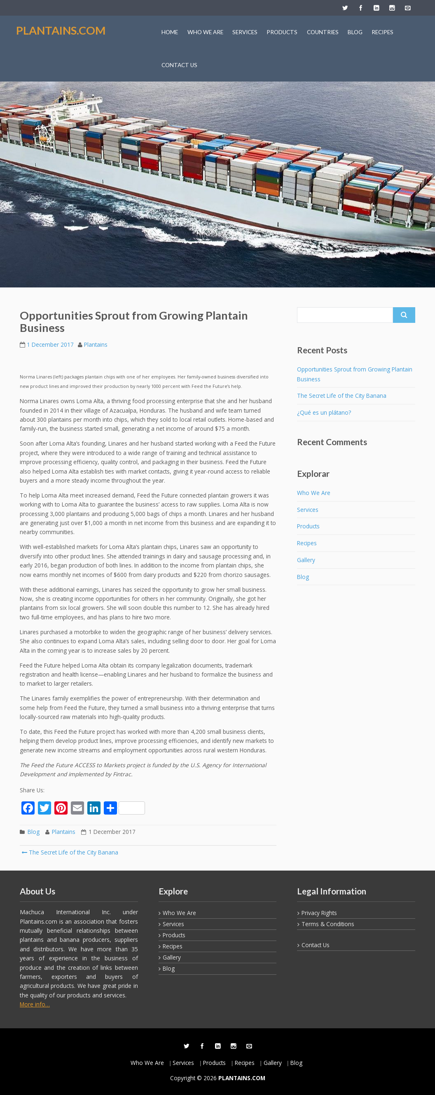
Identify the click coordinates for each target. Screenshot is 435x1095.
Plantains (96, 344)
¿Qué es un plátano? (324, 412)
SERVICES (244, 32)
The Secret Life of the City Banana (69, 852)
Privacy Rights (319, 913)
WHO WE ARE (205, 32)
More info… (35, 1004)
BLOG (355, 32)
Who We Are (313, 493)
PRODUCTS (282, 32)
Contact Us (316, 945)
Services (307, 510)
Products (308, 526)
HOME (169, 32)
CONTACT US (179, 65)
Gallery (306, 560)
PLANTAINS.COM (60, 30)
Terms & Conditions (328, 924)
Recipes (307, 543)
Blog (34, 832)
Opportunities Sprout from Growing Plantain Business (354, 374)
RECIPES (382, 32)
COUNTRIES (323, 32)
